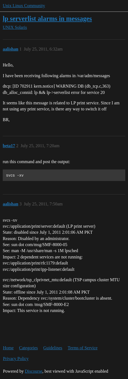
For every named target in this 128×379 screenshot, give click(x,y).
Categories (28, 347)
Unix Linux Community (24, 5)
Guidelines (52, 347)
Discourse (33, 371)
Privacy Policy (16, 358)
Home (8, 347)
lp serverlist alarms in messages (47, 18)
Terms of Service (83, 347)
